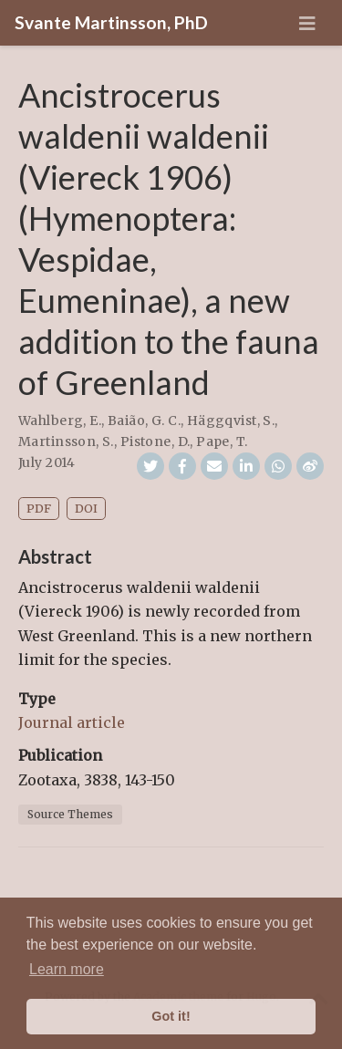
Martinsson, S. (66, 441)
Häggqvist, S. (231, 420)
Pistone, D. (155, 441)
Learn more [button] (66, 969)
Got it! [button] (170, 1016)
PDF (38, 508)
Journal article (71, 722)
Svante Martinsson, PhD (111, 22)
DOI (86, 508)
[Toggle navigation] (307, 23)
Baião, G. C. (144, 420)
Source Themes (70, 814)
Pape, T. (221, 441)
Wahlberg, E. (59, 420)
